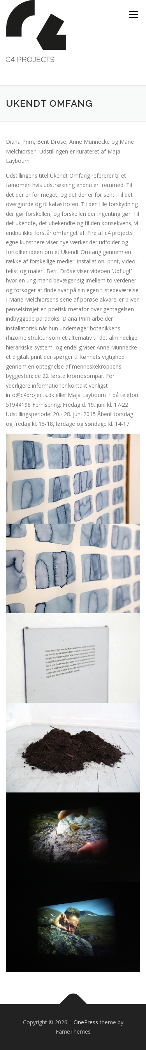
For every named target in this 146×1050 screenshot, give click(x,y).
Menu (133, 14)
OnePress (86, 1022)
